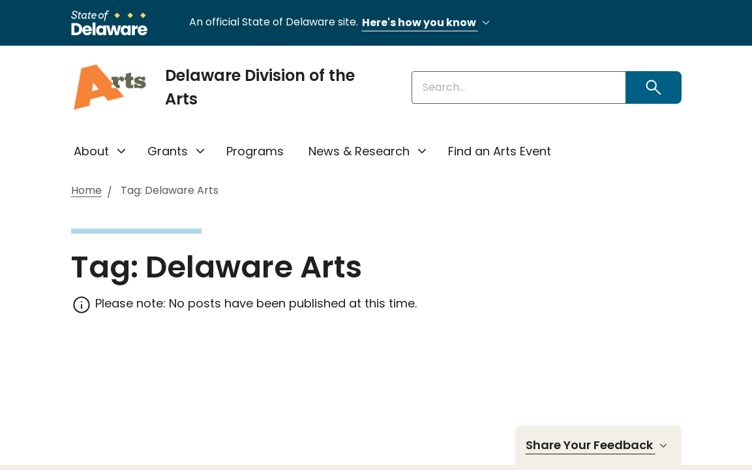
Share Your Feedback (598, 445)
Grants (167, 151)
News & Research (359, 151)
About (91, 151)
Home (86, 191)
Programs (255, 151)
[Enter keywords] (519, 87)
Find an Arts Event (499, 151)
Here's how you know (428, 23)
